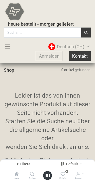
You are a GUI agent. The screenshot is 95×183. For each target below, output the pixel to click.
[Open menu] (48, 176)
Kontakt (80, 56)
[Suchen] (32, 174)
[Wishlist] (63, 174)
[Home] (16, 174)
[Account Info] (78, 174)
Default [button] (72, 164)
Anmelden (49, 56)
